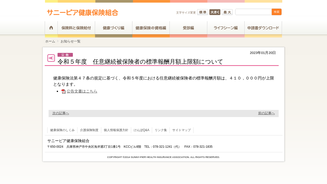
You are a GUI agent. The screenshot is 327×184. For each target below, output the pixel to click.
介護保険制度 (89, 130)
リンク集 (161, 130)
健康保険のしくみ (62, 130)
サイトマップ (181, 130)
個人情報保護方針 (116, 130)
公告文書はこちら (79, 91)
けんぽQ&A (142, 130)
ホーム (50, 41)
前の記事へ (266, 113)
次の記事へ (60, 113)
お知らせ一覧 (71, 41)
